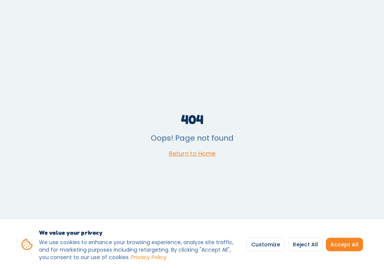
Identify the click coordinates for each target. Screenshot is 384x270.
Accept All (344, 244)
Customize (265, 244)
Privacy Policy (148, 257)
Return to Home (192, 153)
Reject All (305, 244)
